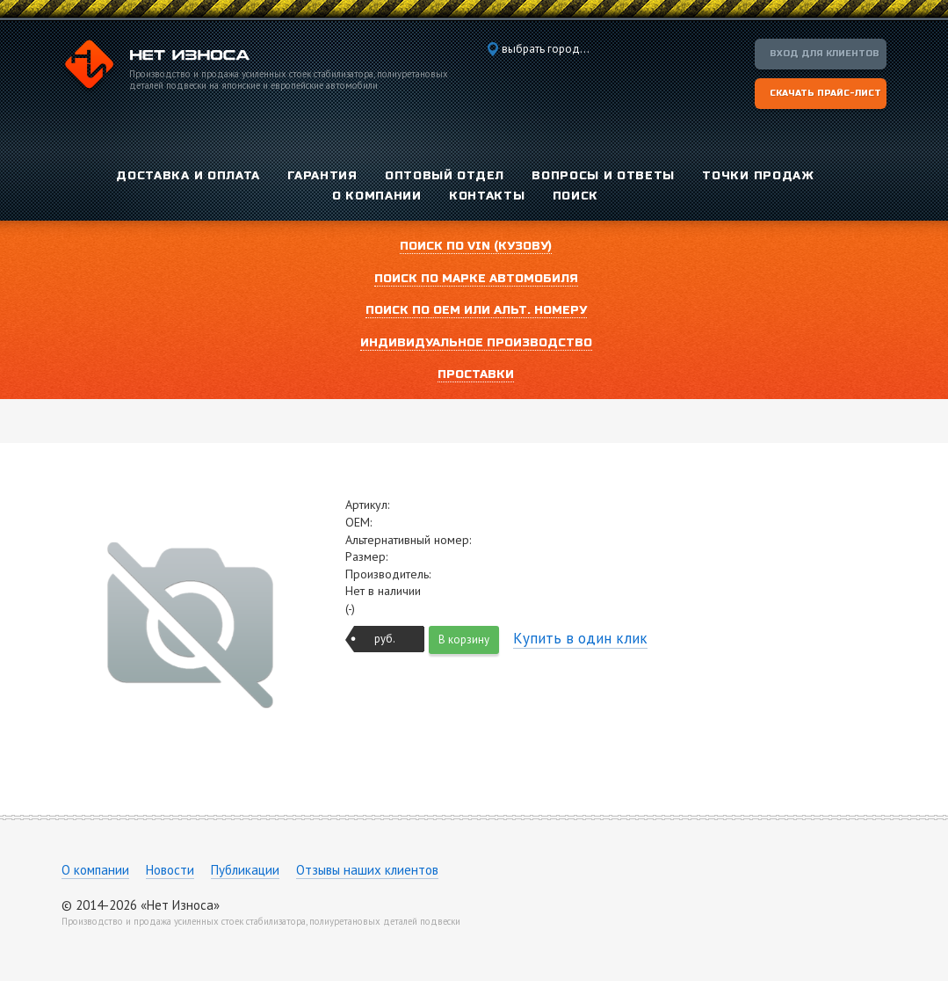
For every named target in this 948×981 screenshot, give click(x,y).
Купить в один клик (580, 638)
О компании (95, 869)
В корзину (463, 639)
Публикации (245, 869)
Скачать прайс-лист (825, 93)
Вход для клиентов (824, 53)
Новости (170, 869)
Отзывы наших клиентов (367, 869)
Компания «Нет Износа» (156, 67)
